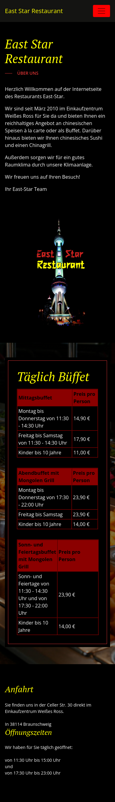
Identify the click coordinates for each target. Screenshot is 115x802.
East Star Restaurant (34, 11)
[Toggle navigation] (101, 11)
